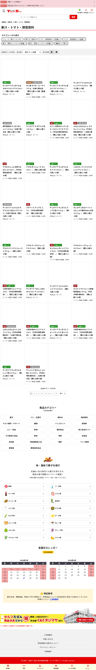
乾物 (36, 429)
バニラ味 (11, 508)
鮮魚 (36, 436)
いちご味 (58, 493)
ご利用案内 (54, 599)
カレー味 (58, 523)
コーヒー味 (12, 501)
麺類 (36, 423)
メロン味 (11, 530)
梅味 (10, 486)
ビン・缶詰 (11, 429)
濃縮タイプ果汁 (61, 43)
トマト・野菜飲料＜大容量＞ (49, 39)
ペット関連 (84, 442)
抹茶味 (57, 501)
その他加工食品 (12, 436)
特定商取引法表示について (48, 643)
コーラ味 (11, 493)
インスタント (60, 423)
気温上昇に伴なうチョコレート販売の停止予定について (25, 5)
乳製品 (84, 436)
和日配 (11, 442)
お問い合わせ (48, 639)
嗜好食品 (60, 429)
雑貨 (60, 442)
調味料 (84, 423)
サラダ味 (58, 508)
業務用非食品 (36, 448)
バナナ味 (58, 537)
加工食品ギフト (84, 429)
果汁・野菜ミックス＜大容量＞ (14, 43)
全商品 (4, 22)
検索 (73, 16)
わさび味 (11, 515)
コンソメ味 (12, 523)
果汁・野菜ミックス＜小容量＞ (40, 43)
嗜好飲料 (84, 417)
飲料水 (10, 22)
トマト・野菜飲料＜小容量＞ (74, 39)
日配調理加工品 (36, 442)
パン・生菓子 (36, 417)
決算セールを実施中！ (14, 2)
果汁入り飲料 (30, 39)
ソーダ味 (58, 486)
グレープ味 (59, 530)
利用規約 (48, 651)
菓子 (11, 417)
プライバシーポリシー (48, 647)
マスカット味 (13, 537)
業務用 (11, 448)
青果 (60, 436)
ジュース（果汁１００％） (12, 39)
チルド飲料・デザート (11, 423)
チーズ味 (58, 515)
